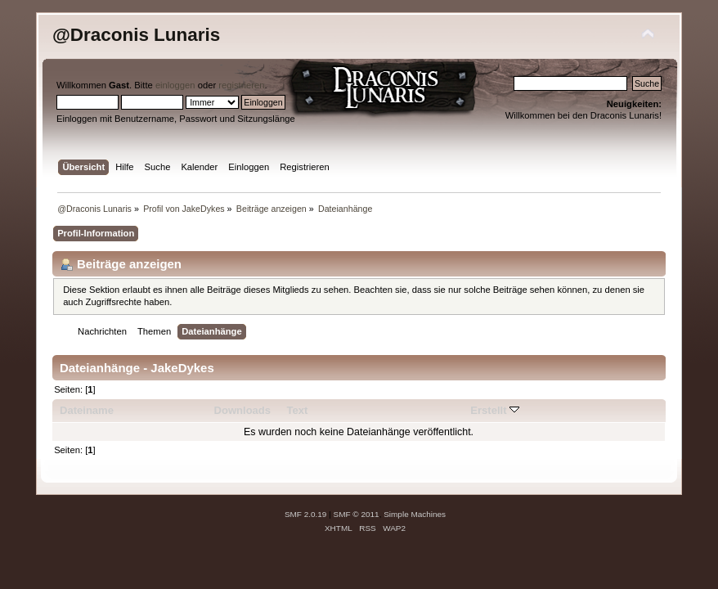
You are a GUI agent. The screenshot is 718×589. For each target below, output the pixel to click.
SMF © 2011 (356, 514)
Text (296, 410)
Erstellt (494, 410)
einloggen (175, 85)
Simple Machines (415, 514)
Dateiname (87, 410)
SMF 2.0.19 (306, 514)
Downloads (242, 410)
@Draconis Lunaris (136, 35)
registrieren (241, 85)
